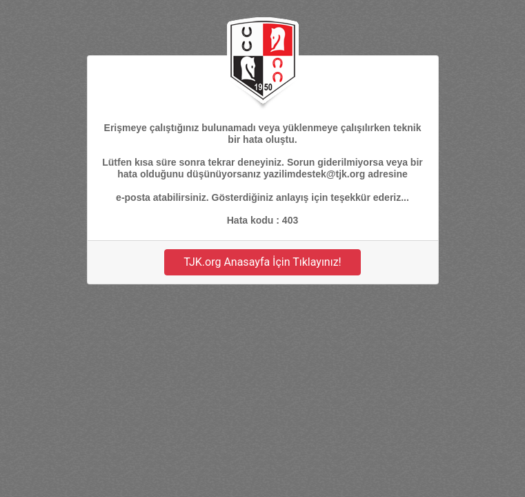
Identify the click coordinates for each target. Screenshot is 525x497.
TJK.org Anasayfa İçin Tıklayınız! (262, 262)
